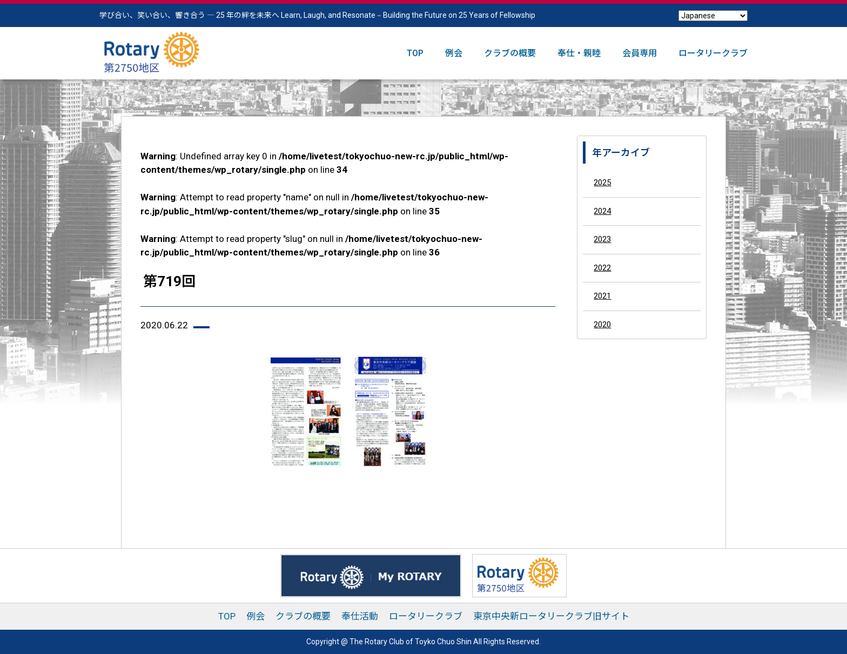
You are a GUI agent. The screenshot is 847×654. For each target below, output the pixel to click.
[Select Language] (713, 15)
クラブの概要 (510, 53)
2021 (602, 296)
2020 (602, 324)
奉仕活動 (359, 616)
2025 (602, 182)
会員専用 (639, 53)
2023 (602, 239)
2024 (602, 211)
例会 (453, 53)
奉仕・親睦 (579, 53)
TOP (415, 53)
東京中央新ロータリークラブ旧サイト (551, 616)
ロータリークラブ (713, 53)
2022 (602, 268)
